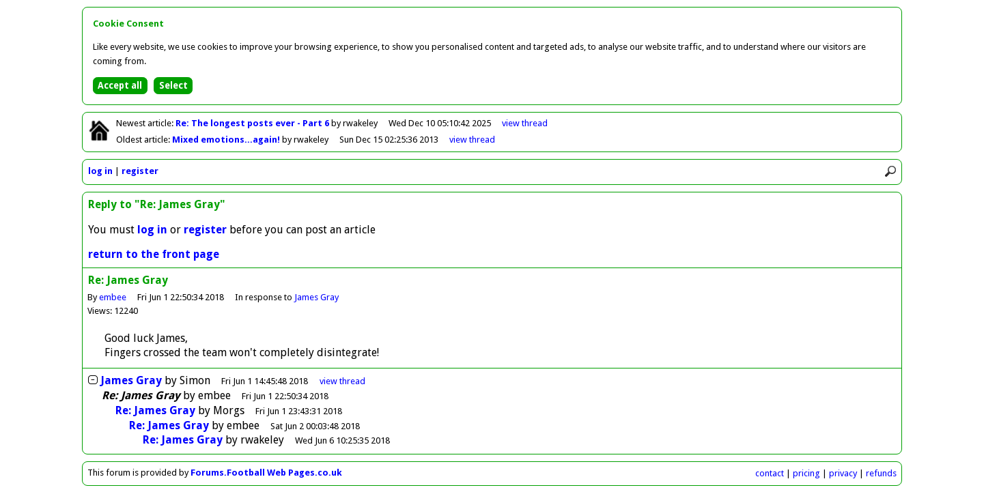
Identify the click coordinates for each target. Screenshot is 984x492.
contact (769, 473)
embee (112, 297)
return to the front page (153, 254)
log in (100, 171)
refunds (881, 473)
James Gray (316, 297)
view (525, 123)
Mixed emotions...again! (227, 139)
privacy (843, 473)
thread (342, 381)
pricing (806, 473)
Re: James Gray (155, 410)
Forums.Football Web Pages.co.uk (266, 472)
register (140, 171)
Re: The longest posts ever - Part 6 (253, 123)
